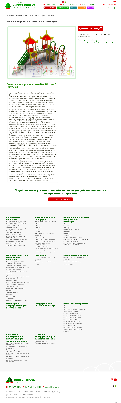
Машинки (66, 223)
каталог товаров (49, 7)
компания (81, 7)
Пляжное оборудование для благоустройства (45, 336)
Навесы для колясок (70, 313)
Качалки (38, 223)
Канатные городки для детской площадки (17, 360)
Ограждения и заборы (75, 255)
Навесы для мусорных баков (16, 299)
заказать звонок (63, 7)
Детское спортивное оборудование (13, 226)
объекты (73, 7)
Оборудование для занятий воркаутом (16, 229)
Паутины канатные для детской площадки (17, 343)
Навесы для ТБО (69, 325)
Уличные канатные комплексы (17, 239)
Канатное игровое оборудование (75, 239)
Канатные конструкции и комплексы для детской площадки (16, 337)
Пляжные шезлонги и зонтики (45, 342)
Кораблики (67, 231)
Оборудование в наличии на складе (45, 304)
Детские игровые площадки (23, 15)
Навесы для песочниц (71, 319)
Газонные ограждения (71, 260)
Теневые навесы (40, 237)
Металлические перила (71, 311)
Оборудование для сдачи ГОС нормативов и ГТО (17, 236)
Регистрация (112, 4)
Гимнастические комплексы (16, 223)
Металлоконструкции (75, 303)
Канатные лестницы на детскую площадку (17, 357)
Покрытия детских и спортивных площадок (46, 257)
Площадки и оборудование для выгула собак (16, 305)
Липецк (19, 3)
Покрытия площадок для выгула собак (46, 263)
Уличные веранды (12, 286)
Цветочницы (10, 296)
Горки (37, 229)
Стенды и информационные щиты (18, 276)
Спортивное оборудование (16, 221)
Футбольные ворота (13, 243)
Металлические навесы (71, 305)
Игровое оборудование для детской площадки (76, 219)
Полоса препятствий (13, 234)
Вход (105, 4)
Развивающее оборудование (45, 239)
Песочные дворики (41, 246)
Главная (10, 15)
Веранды (38, 235)
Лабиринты (67, 235)
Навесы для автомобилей (72, 323)
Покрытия (40, 255)
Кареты (66, 233)
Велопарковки (11, 280)
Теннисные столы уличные (15, 245)
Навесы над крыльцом (71, 321)
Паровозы (66, 225)
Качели (37, 225)
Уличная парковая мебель (15, 261)
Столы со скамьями (13, 269)
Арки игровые (11, 274)
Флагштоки (10, 298)
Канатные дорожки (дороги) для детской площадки (17, 350)
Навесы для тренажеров (72, 317)
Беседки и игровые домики (44, 233)
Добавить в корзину (90, 28)
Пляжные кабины (12, 278)
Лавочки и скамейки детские (16, 265)
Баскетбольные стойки (14, 241)
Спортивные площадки (13, 218)
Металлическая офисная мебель (75, 309)
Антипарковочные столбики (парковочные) (73, 263)
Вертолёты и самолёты (71, 229)
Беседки (9, 290)
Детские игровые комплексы (44, 15)
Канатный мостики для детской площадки (17, 353)
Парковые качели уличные (15, 288)
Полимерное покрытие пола (45, 260)
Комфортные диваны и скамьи (17, 267)
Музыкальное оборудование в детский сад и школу (74, 243)
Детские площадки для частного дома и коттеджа (46, 248)
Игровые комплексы (70, 241)
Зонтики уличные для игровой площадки (16, 271)
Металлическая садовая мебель (75, 307)
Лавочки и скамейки (13, 263)
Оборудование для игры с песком (47, 251)
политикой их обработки (42, 397)
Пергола (9, 294)
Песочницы (39, 231)
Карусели (38, 227)
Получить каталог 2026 (60, 199)
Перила (66, 330)
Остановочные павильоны (72, 329)
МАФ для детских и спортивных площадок (17, 257)
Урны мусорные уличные (15, 284)
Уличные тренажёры (13, 232)
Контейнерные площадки (72, 327)
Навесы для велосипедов (72, 315)
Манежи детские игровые (72, 237)
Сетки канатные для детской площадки (16, 346)
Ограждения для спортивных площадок (73, 257)
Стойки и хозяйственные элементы (18, 282)
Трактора (66, 227)
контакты (91, 7)
